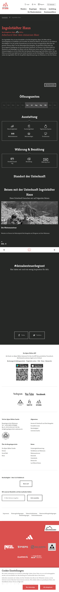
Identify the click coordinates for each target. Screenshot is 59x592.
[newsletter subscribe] (34, 498)
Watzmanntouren (35, 453)
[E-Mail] (13, 498)
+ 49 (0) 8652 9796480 (10, 425)
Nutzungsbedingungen (17, 513)
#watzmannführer (50, 12)
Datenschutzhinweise (31, 513)
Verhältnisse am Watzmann (38, 451)
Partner (4, 451)
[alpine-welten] (20, 405)
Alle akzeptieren (47, 587)
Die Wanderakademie (34, 12)
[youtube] (29, 395)
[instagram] (18, 395)
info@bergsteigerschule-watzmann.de (12, 429)
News (3, 456)
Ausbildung (52, 9)
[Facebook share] (21, 335)
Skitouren (43, 9)
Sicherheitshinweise (36, 515)
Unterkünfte (5, 17)
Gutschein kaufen (35, 431)
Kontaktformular (35, 426)
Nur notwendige (30, 587)
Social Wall (5, 453)
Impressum (6, 513)
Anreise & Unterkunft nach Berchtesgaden (42, 423)
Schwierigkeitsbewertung (37, 448)
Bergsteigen (33, 9)
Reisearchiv (34, 460)
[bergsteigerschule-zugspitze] (29, 405)
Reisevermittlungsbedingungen (47, 513)
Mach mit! (26, 484)
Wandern (24, 9)
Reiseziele (33, 456)
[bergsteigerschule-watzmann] (38, 405)
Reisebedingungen (24, 515)
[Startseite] (5, 6)
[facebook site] (41, 395)
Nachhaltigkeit (34, 428)
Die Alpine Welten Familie (9, 448)
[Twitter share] (37, 335)
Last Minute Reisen (36, 463)
